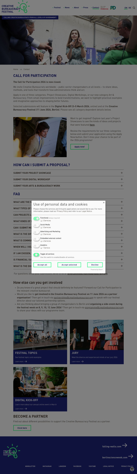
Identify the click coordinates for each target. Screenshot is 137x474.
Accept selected (69, 265)
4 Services (45, 241)
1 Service (45, 248)
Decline (95, 265)
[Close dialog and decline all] (103, 202)
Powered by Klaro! (97, 269)
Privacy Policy (62, 211)
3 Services (45, 227)
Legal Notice (87, 211)
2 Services (45, 221)
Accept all (42, 265)
